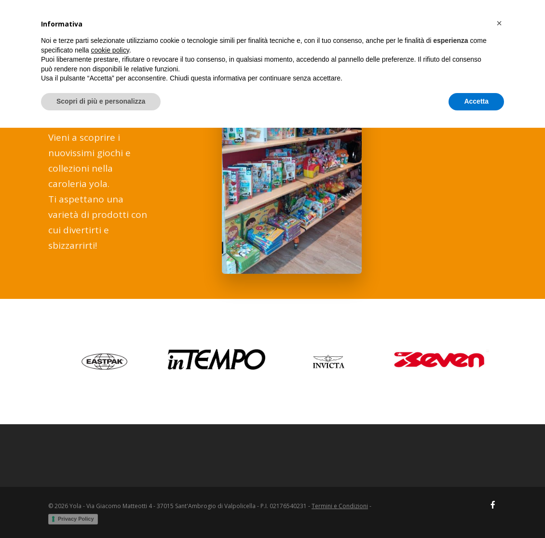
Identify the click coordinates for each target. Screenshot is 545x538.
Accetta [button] (476, 511)
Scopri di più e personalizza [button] (100, 511)
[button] (499, 433)
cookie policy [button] (110, 460)
